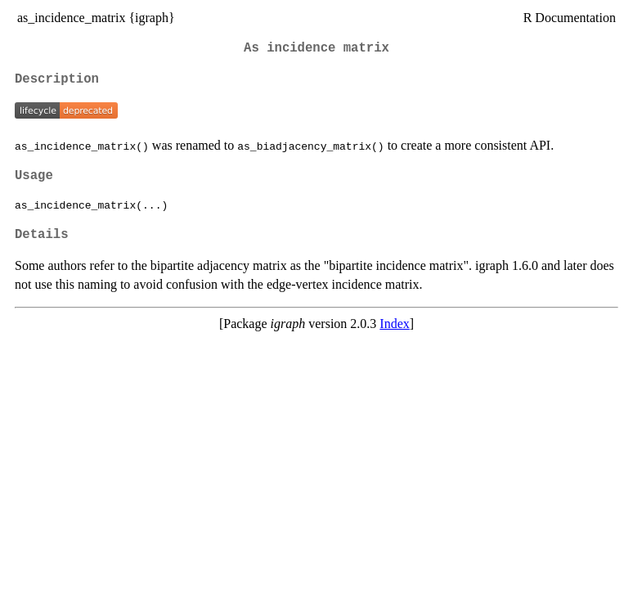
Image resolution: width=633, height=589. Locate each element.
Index (394, 323)
